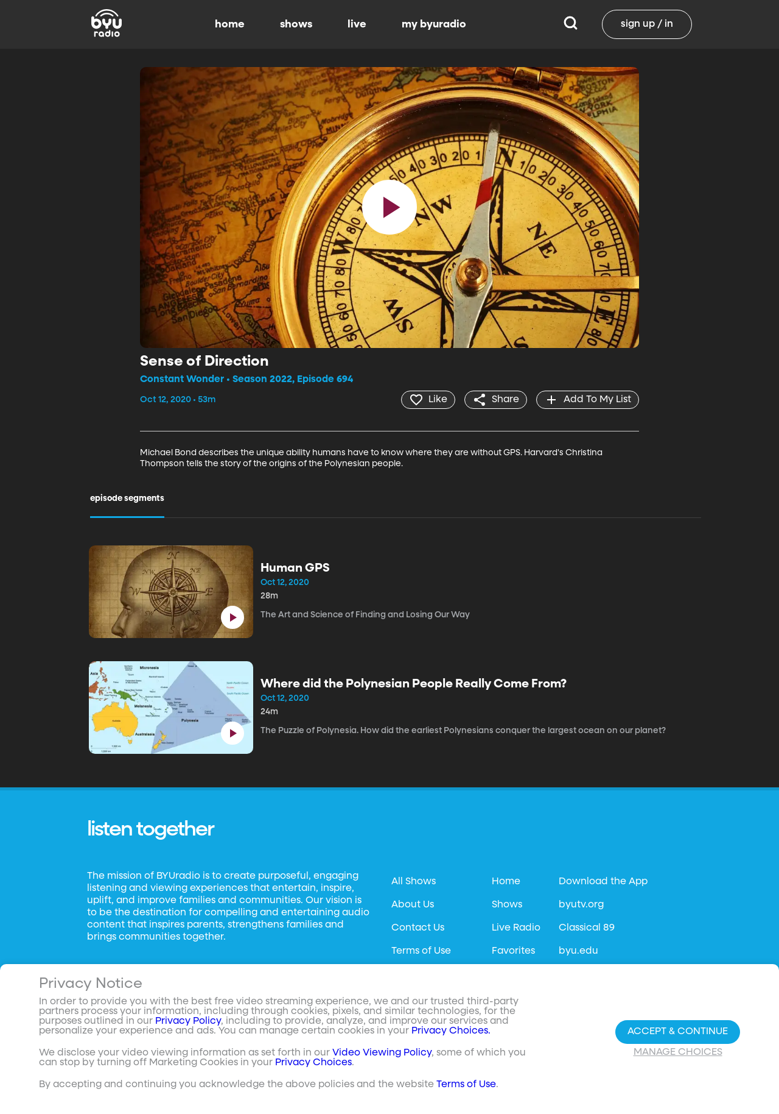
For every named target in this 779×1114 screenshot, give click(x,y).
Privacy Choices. (451, 1031)
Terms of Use (421, 951)
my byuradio (434, 24)
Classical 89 (587, 928)
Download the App (603, 882)
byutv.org (581, 905)
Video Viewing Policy (381, 1053)
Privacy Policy (188, 1021)
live (357, 24)
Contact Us (417, 928)
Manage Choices (678, 1052)
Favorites (513, 951)
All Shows (413, 882)
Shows (507, 905)
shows (296, 24)
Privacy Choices (313, 1063)
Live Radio (516, 928)
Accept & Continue (677, 1032)
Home (506, 882)
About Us (412, 905)
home (230, 24)
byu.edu (578, 951)
